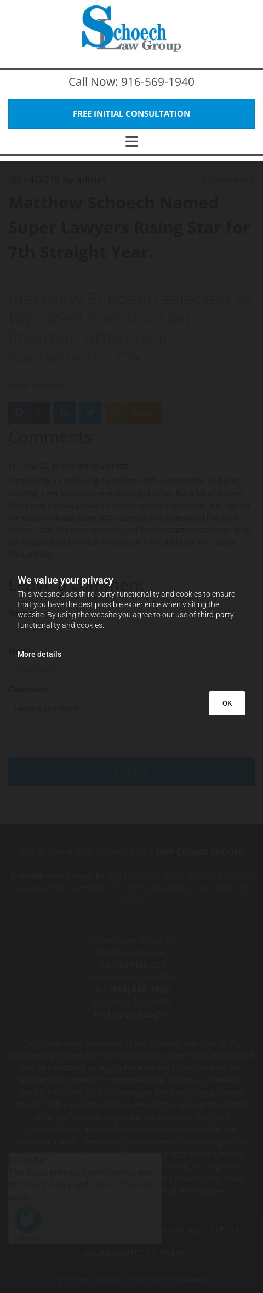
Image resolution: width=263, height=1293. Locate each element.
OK (227, 703)
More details (39, 654)
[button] (131, 114)
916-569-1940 (158, 81)
